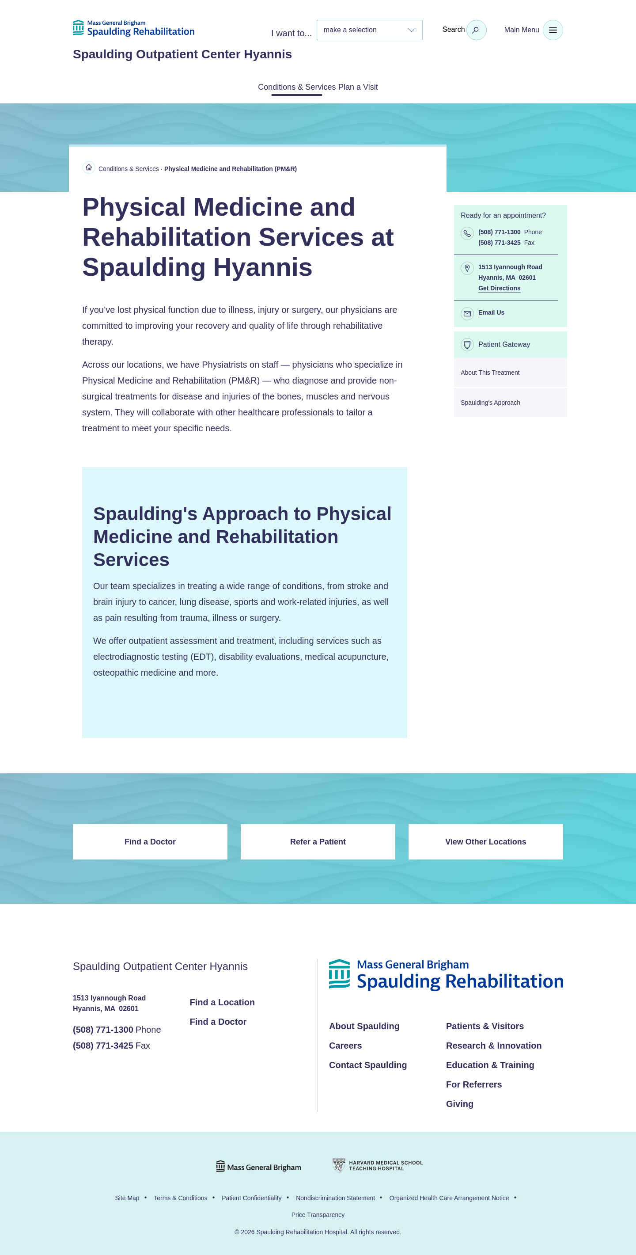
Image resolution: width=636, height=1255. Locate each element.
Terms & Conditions (180, 1196)
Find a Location (222, 1000)
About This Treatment (490, 370)
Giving (459, 1102)
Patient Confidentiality (251, 1196)
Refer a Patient (318, 840)
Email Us (491, 310)
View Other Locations (485, 840)
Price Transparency (318, 1213)
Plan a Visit (371, 86)
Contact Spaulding (368, 1063)
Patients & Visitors (485, 1024)
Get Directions (499, 286)
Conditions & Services (286, 86)
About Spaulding (364, 1024)
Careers (345, 1044)
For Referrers (474, 1083)
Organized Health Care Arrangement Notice (449, 1196)
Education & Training (490, 1063)
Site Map (127, 1196)
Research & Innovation (494, 1044)
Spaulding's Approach (490, 400)
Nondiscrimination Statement (335, 1196)
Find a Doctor (150, 840)
